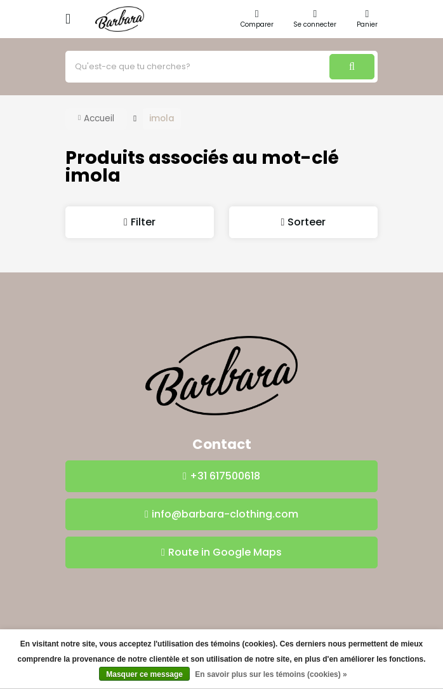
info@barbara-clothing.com (225, 514)
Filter (143, 222)
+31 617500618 (225, 476)
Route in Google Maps (225, 552)
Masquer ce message (144, 674)
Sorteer (307, 222)
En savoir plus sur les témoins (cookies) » (271, 674)
